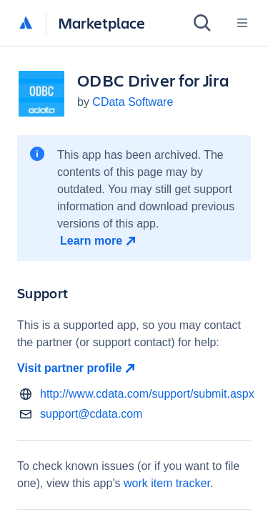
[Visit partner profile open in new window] (134, 368)
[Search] (202, 23)
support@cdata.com (91, 414)
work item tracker (167, 483)
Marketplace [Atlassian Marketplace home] (101, 22)
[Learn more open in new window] (99, 241)
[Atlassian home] (25, 23)
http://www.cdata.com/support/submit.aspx (147, 394)
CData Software (132, 102)
